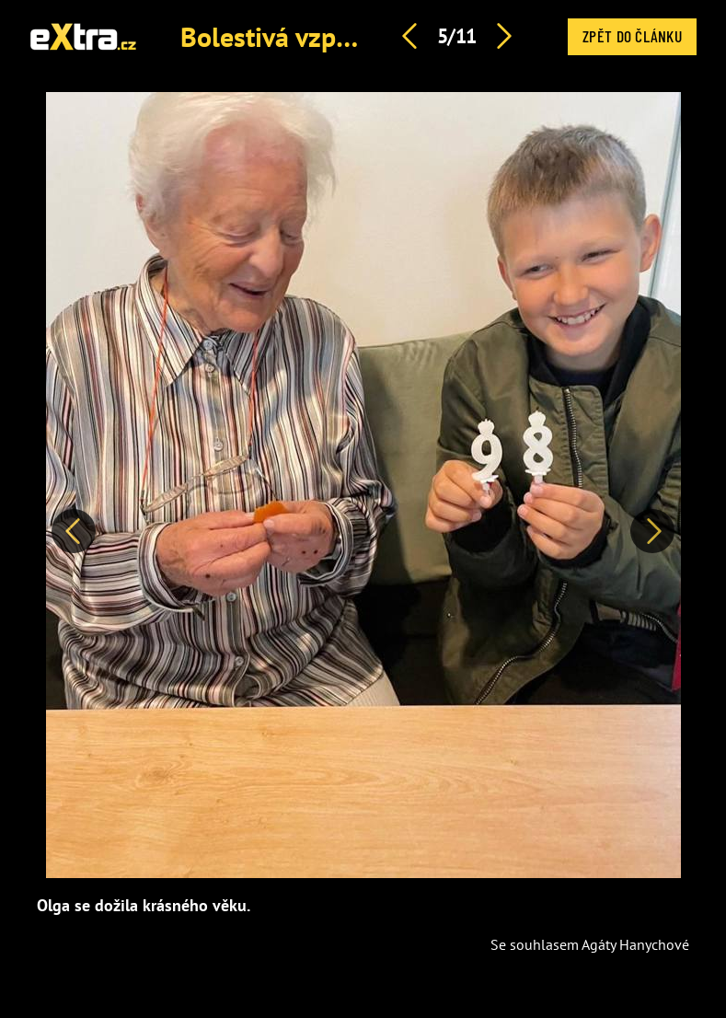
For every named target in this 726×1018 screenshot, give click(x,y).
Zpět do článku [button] (632, 36)
